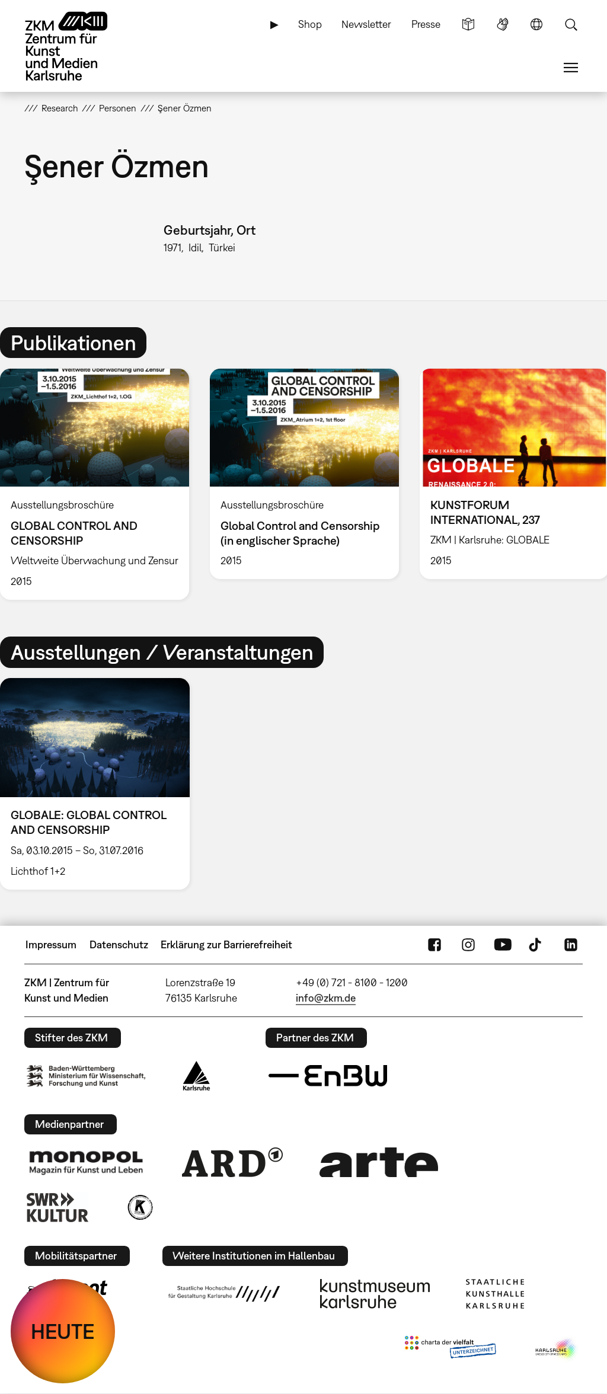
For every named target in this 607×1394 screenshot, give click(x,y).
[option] (304, 474)
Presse (425, 24)
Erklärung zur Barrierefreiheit (226, 944)
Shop (310, 24)
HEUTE (63, 1331)
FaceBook (434, 944)
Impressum (50, 944)
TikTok (536, 944)
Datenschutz (119, 944)
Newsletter (366, 24)
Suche (571, 24)
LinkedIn (571, 944)
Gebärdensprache (503, 24)
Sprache (536, 24)
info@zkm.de (326, 998)
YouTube (503, 944)
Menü (571, 67)
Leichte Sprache (468, 24)
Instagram (468, 944)
